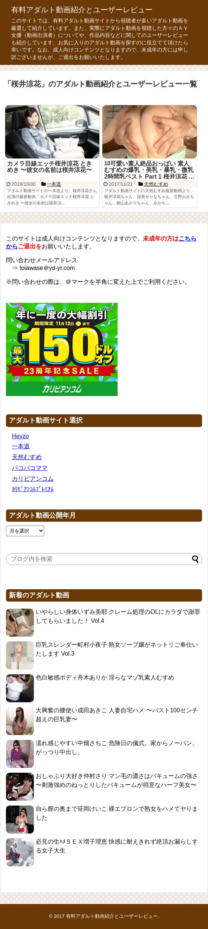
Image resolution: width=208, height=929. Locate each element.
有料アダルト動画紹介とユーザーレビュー (82, 10)
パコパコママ (30, 468)
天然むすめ (27, 457)
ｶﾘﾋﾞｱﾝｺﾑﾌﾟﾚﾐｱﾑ (33, 489)
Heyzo (20, 436)
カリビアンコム (33, 479)
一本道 (21, 446)
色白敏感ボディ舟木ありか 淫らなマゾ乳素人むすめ (105, 677)
